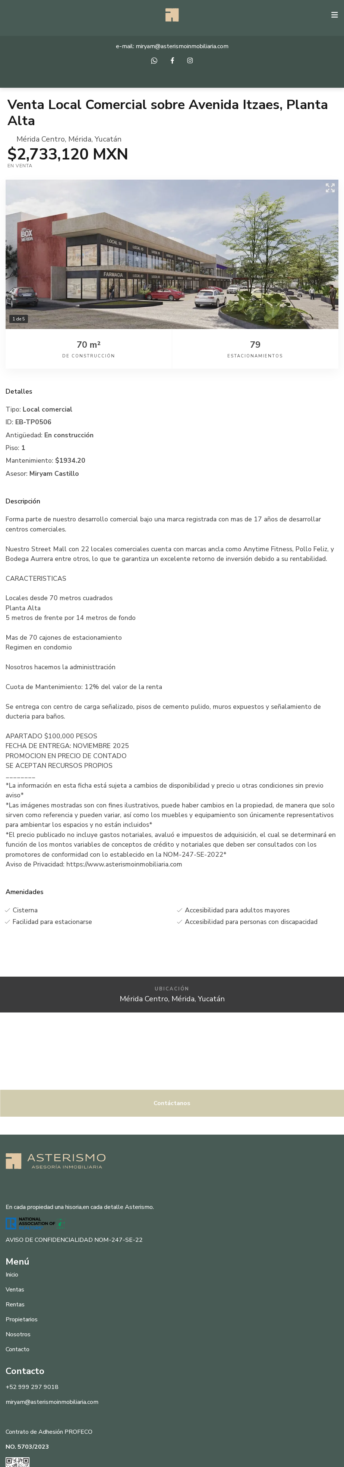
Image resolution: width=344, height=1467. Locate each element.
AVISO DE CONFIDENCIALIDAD (49, 1240)
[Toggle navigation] (334, 15)
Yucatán (108, 139)
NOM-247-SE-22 (118, 1240)
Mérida (79, 139)
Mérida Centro (40, 139)
